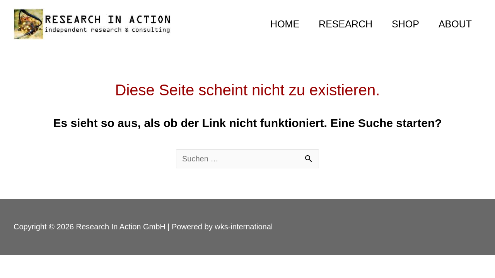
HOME (284, 24)
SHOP (405, 24)
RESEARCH (345, 24)
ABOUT (455, 24)
